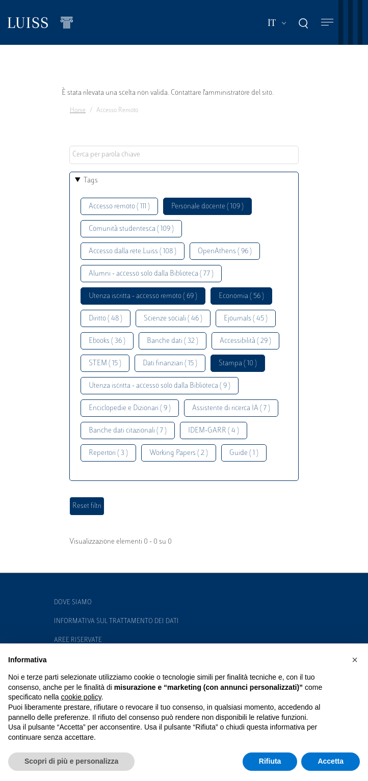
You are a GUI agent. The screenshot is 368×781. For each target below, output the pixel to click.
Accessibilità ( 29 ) (245, 341)
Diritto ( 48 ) (105, 318)
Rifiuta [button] (270, 761)
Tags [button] (91, 180)
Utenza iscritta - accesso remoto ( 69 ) (143, 296)
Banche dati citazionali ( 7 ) (128, 431)
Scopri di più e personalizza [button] (71, 761)
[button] (355, 660)
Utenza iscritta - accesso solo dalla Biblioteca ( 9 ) (159, 386)
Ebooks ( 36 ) (107, 341)
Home (78, 110)
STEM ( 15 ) (105, 363)
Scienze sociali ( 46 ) (173, 318)
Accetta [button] (331, 761)
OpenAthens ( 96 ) (225, 251)
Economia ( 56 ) (241, 296)
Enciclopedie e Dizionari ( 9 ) (130, 408)
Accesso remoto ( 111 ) (119, 206)
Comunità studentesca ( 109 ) (131, 229)
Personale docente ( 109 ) (207, 206)
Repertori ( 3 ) (108, 453)
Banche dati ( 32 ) (172, 341)
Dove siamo (73, 603)
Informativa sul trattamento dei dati (116, 621)
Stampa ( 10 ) (238, 363)
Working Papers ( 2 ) (178, 453)
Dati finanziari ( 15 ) (170, 363)
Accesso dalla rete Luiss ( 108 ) (132, 251)
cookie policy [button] (81, 697)
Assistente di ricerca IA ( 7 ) (231, 408)
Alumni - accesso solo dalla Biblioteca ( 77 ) (151, 274)
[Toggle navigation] (327, 22)
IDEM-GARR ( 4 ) (213, 431)
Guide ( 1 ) (243, 453)
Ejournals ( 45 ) (246, 318)
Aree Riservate (78, 640)
